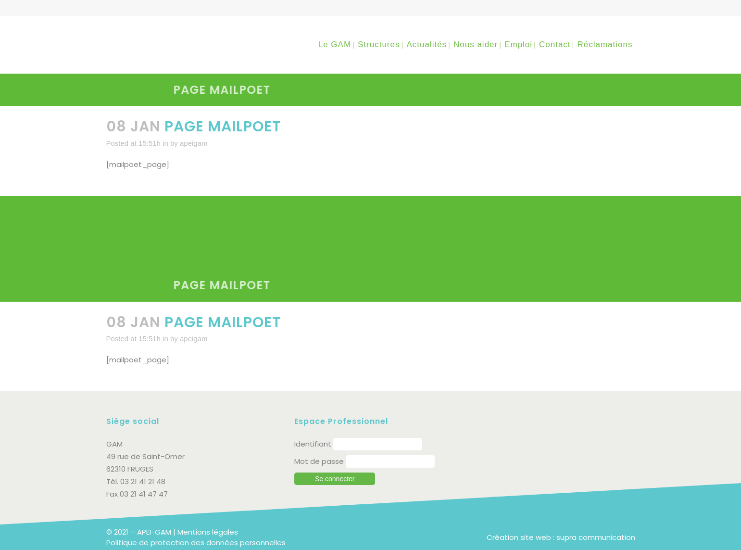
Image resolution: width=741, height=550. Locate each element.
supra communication (595, 537)
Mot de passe (319, 461)
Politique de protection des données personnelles (196, 542)
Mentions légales (207, 532)
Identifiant (312, 444)
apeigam (194, 143)
